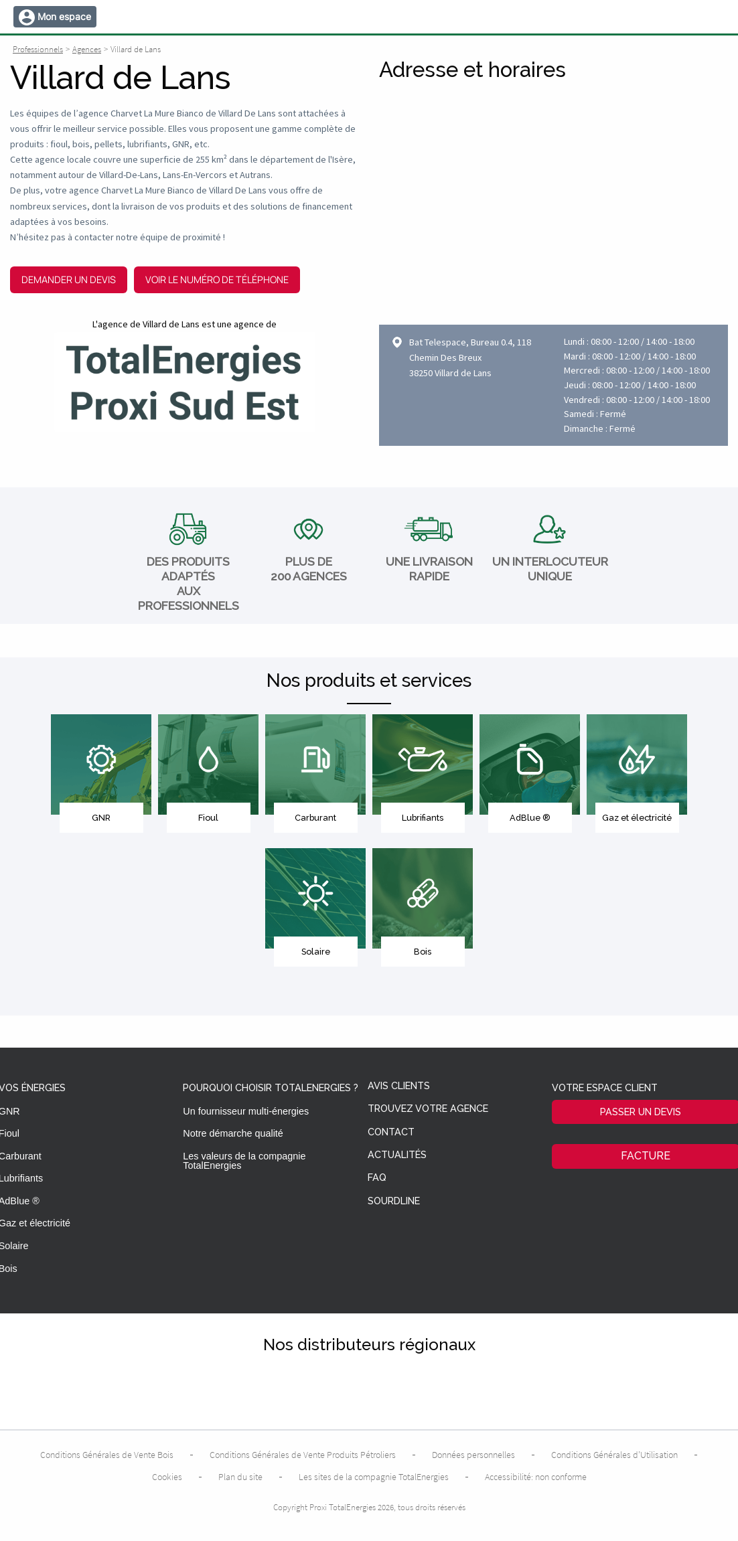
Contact (391, 1132)
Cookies (167, 1477)
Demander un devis (68, 279)
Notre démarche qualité (233, 1133)
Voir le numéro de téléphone (217, 279)
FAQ (377, 1178)
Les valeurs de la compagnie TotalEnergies (244, 1161)
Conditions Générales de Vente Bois (106, 1455)
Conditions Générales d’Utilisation (614, 1455)
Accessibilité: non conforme (536, 1477)
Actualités (397, 1155)
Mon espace (64, 16)
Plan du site (240, 1477)
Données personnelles (473, 1455)
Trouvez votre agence (428, 1109)
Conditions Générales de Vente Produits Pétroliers (303, 1455)
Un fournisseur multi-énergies (246, 1111)
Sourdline (394, 1201)
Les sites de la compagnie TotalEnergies (374, 1477)
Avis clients (399, 1086)
